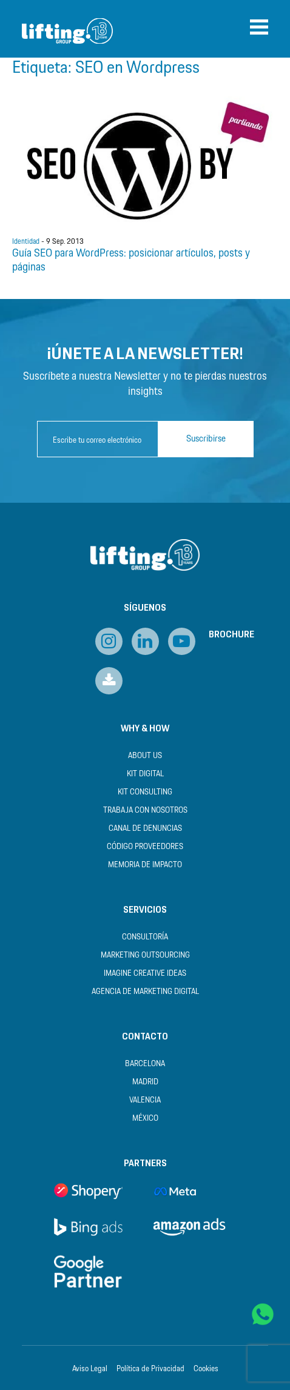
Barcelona (145, 1064)
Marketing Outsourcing (145, 955)
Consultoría (145, 937)
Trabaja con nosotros (145, 810)
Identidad (25, 242)
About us (145, 756)
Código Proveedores (145, 847)
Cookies (206, 1369)
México (145, 1118)
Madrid (145, 1082)
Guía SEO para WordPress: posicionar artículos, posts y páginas (131, 260)
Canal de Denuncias (145, 828)
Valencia (145, 1100)
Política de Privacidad (150, 1369)
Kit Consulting (145, 792)
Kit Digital (145, 774)
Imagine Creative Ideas (145, 973)
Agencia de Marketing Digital (145, 992)
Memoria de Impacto (145, 865)
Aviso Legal (89, 1369)
